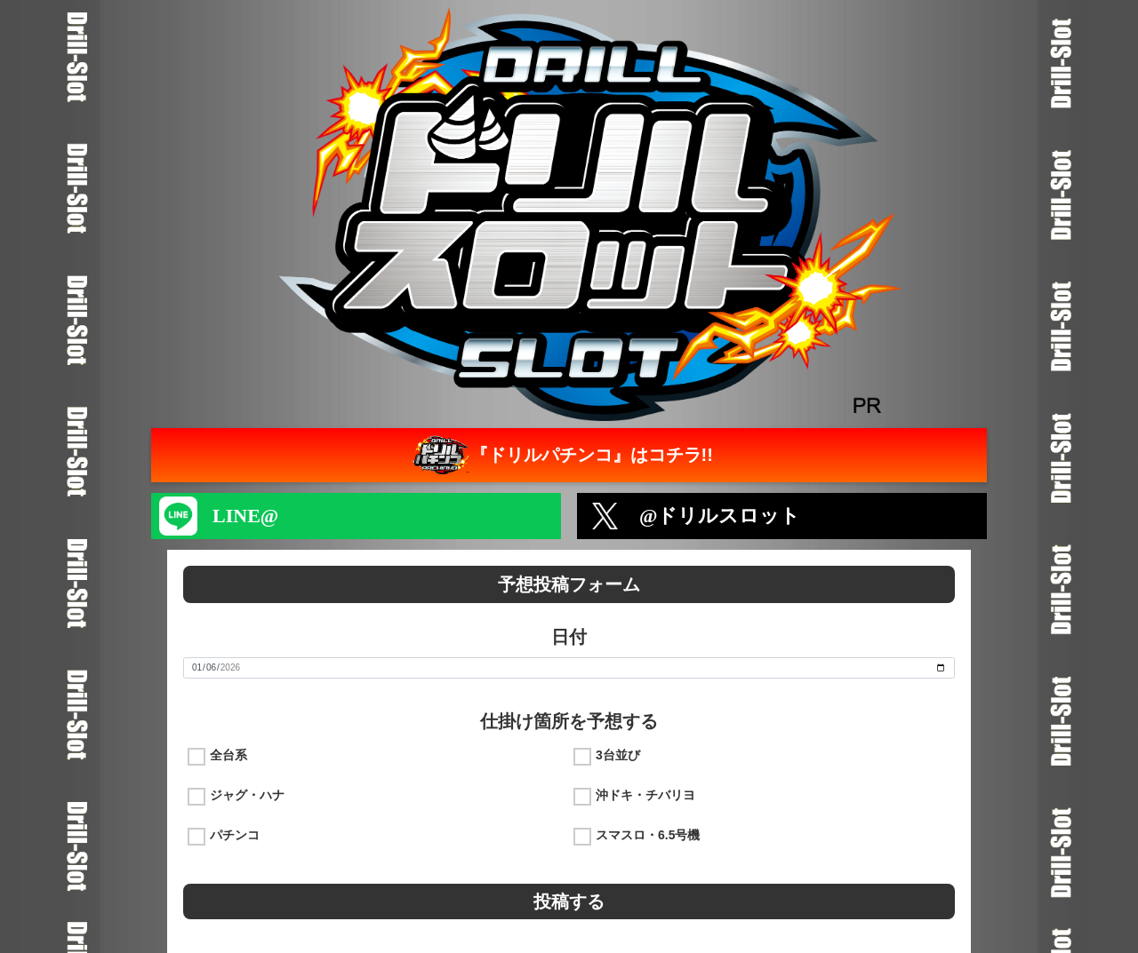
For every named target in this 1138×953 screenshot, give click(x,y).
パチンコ (235, 835)
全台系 (228, 755)
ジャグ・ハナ (247, 795)
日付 (569, 637)
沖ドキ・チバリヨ (645, 795)
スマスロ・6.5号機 (648, 835)
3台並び (618, 755)
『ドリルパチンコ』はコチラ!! (560, 455)
